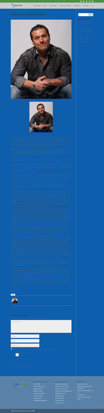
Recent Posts (19, 294)
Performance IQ (59, 398)
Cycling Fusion (59, 396)
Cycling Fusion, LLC (82, 384)
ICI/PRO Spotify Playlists (40, 400)
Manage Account (38, 388)
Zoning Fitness (59, 400)
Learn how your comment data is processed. (44, 367)
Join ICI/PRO (37, 384)
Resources (77, 5)
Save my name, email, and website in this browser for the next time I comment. (35, 349)
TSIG (33, 411)
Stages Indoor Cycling (61, 384)
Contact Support (38, 396)
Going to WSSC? (82, 41)
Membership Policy (39, 393)
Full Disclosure (38, 398)
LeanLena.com (59, 403)
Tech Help (86, 5)
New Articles (37, 5)
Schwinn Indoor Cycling (62, 386)
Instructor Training (65, 5)
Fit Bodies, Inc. (81, 394)
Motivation (39, 17)
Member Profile (38, 391)
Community (53, 5)
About (44, 5)
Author (13, 294)
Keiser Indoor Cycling (61, 388)
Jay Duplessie (16, 17)
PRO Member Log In (39, 386)
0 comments (46, 17)
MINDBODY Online (60, 393)
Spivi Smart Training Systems (63, 391)
